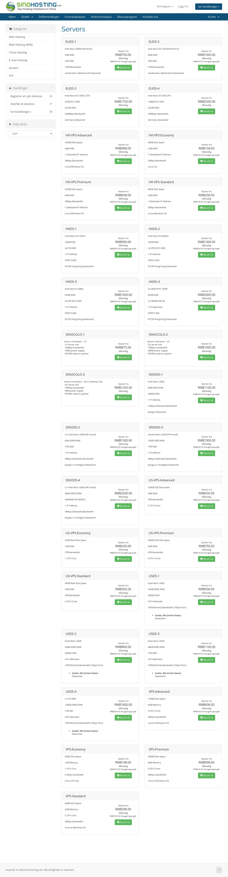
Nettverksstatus (101, 17)
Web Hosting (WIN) (21, 44)
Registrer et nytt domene (31, 96)
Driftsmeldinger (49, 17)
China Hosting (18, 52)
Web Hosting (17, 37)
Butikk (27, 17)
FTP (11, 75)
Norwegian (165, 6)
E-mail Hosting (18, 60)
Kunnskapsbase (75, 17)
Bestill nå (123, 67)
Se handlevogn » (208, 6)
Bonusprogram (127, 17)
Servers (13, 68)
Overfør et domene (31, 104)
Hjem (12, 17)
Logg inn (183, 6)
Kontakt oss (150, 17)
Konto (213, 17)
